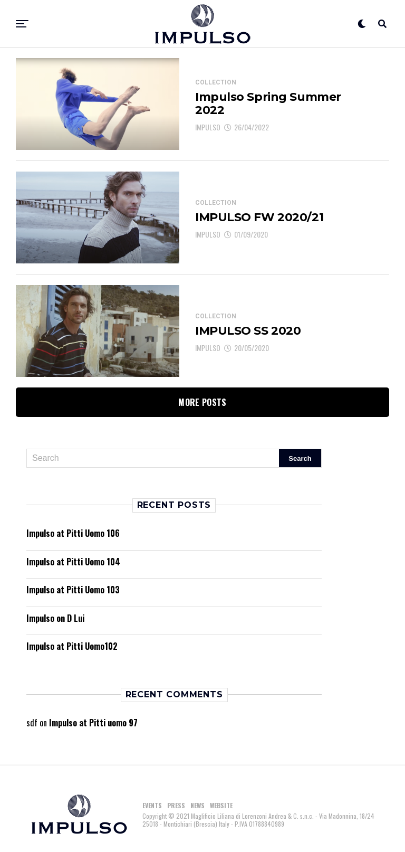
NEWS (197, 805)
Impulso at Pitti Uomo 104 (73, 561)
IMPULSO (207, 126)
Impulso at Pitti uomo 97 (93, 722)
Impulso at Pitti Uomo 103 (73, 589)
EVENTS (152, 805)
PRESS (176, 805)
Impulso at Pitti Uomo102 (72, 646)
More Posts (202, 402)
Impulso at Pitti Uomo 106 (73, 533)
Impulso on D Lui (55, 618)
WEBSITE (221, 805)
